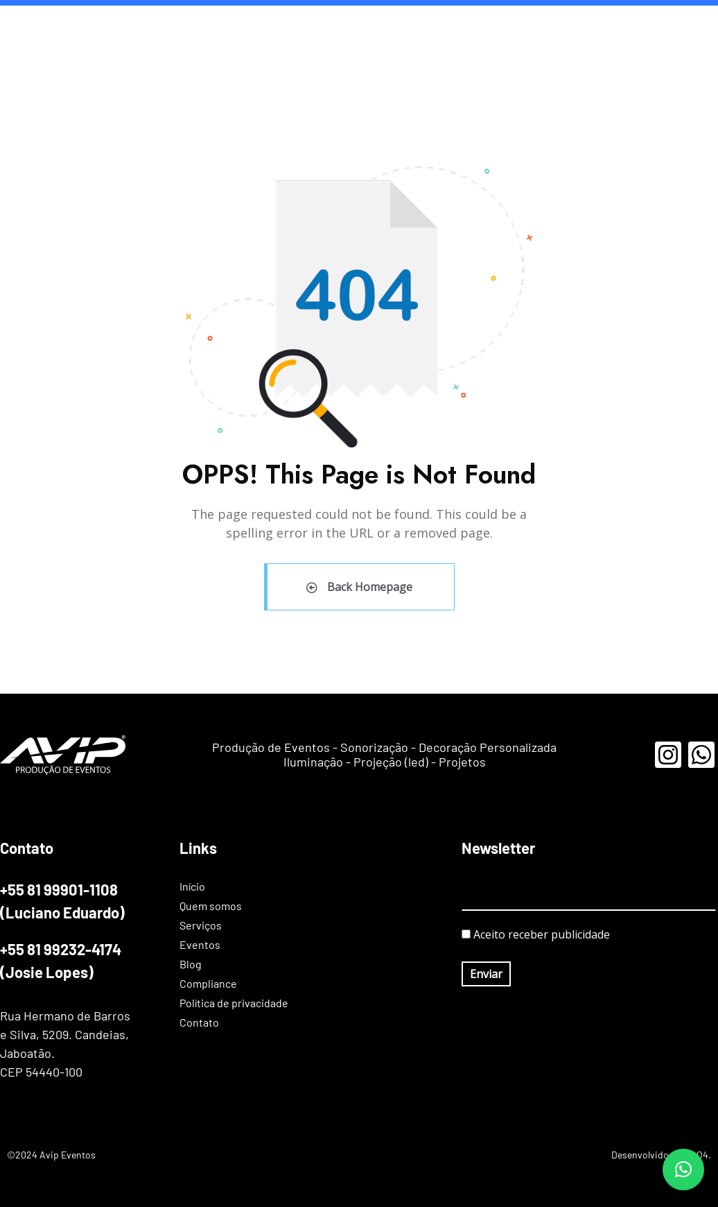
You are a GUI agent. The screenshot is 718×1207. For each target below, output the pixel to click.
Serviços (353, 27)
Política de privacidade (589, 27)
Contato (684, 27)
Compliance (485, 27)
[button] (683, 1169)
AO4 (699, 1155)
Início (215, 27)
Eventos (415, 27)
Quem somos (280, 27)
